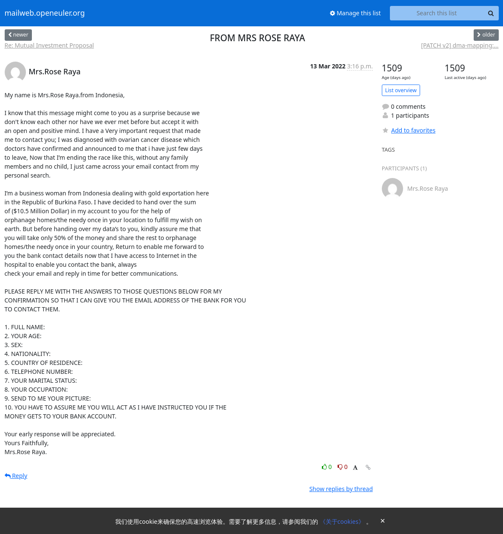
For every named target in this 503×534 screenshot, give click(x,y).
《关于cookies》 (343, 521)
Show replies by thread (340, 489)
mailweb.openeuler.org (45, 13)
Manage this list (355, 13)
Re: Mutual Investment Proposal (49, 45)
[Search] (491, 13)
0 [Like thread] (327, 467)
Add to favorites (408, 130)
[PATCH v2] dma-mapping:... (459, 45)
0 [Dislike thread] (343, 467)
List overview (401, 90)
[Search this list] (437, 13)
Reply (16, 476)
